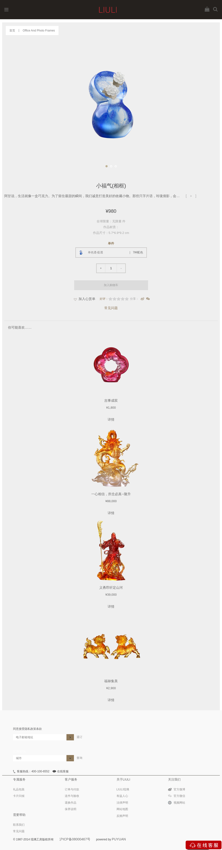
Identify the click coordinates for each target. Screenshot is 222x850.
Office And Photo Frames (39, 30)
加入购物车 (111, 285)
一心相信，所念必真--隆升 (111, 494)
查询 (79, 758)
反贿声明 (122, 816)
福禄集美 (111, 681)
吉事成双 (111, 400)
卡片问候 (19, 796)
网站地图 (122, 809)
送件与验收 (72, 796)
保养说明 (70, 809)
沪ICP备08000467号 (74, 839)
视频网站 (179, 802)
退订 (79, 737)
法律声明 (122, 802)
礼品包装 (19, 789)
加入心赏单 (86, 299)
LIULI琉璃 (123, 789)
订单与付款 (72, 789)
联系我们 (19, 824)
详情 (111, 419)
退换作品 (70, 802)
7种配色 (138, 252)
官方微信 (179, 796)
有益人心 (122, 796)
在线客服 (63, 771)
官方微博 (179, 789)
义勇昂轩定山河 (111, 587)
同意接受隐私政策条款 (27, 728)
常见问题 (111, 308)
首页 (12, 30)
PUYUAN (119, 839)
